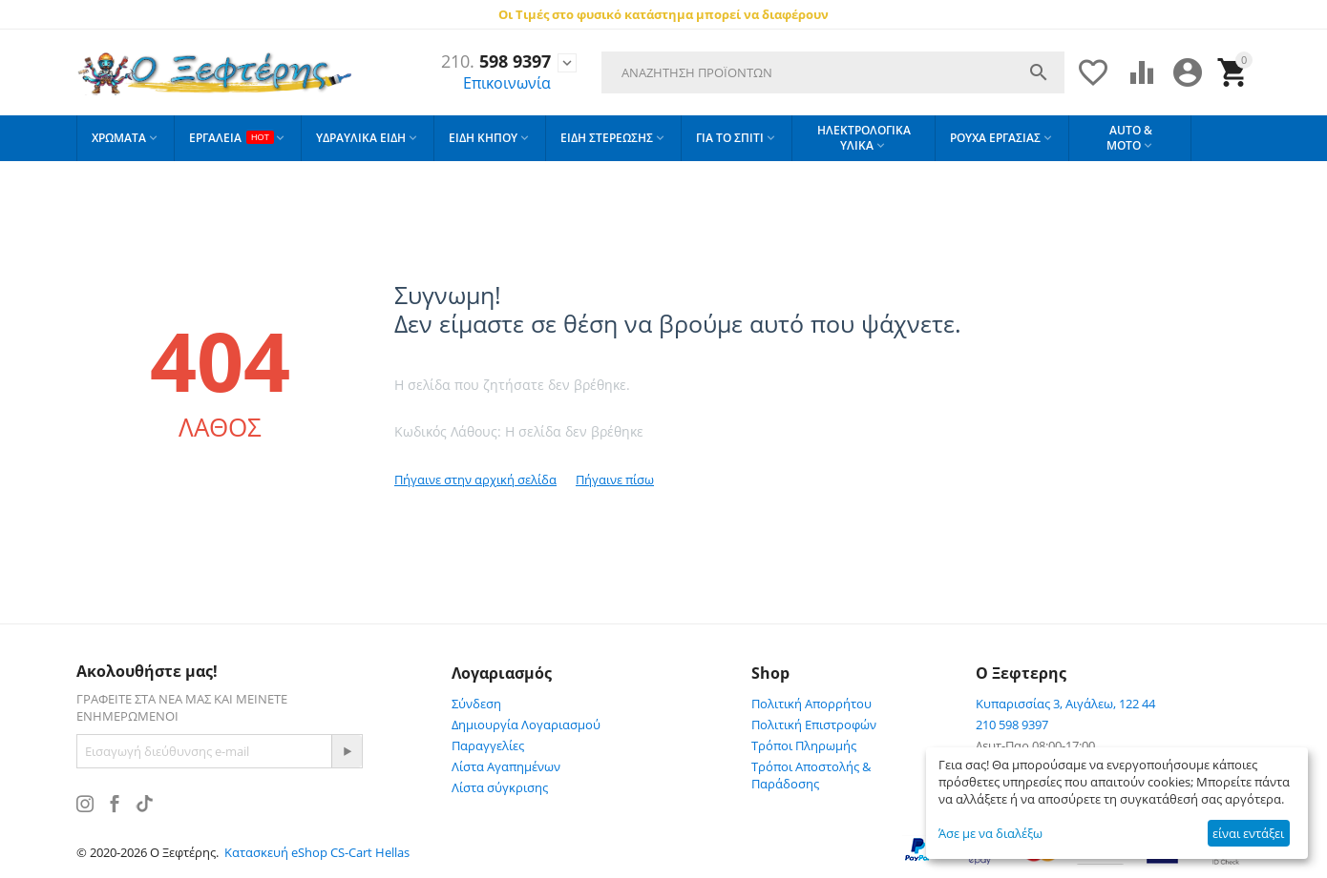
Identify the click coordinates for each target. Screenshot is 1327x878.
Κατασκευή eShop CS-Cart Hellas (317, 852)
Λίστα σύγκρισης (500, 787)
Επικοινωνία (507, 82)
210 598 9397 (1012, 724)
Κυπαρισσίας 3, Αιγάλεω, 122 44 (1065, 703)
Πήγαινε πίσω (615, 479)
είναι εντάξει (1248, 833)
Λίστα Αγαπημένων (506, 766)
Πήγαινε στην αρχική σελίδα (475, 479)
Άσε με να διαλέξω (990, 833)
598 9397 (496, 61)
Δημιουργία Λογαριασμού (526, 724)
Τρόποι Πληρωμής (803, 745)
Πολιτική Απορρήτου (811, 703)
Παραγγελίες (488, 745)
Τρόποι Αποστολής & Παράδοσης (811, 775)
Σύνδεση (476, 703)
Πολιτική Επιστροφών (813, 724)
